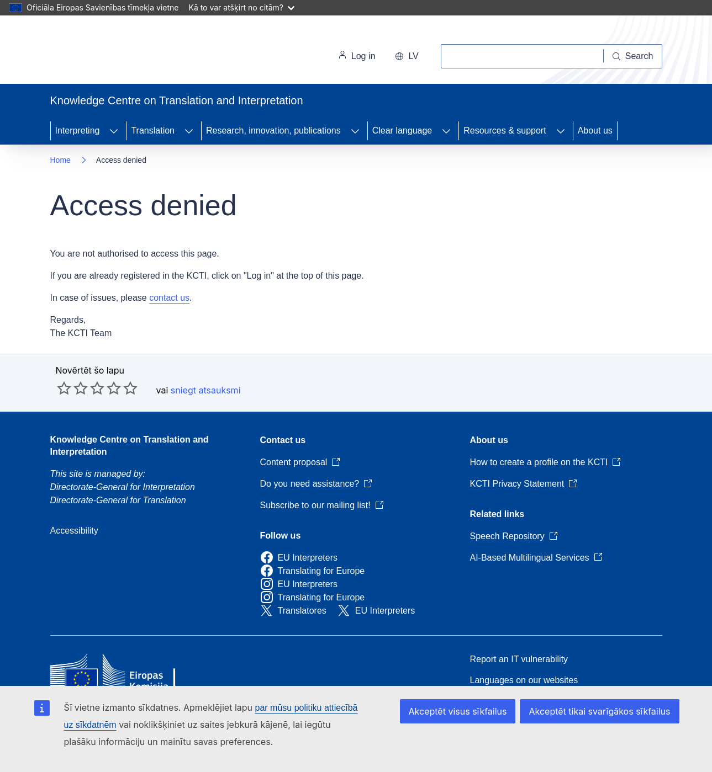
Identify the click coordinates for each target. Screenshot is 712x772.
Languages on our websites (524, 680)
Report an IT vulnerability (519, 659)
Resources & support (504, 130)
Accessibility (74, 530)
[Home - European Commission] (126, 52)
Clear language (402, 130)
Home (60, 160)
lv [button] (406, 56)
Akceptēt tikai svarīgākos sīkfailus (599, 711)
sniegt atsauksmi (206, 390)
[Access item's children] (114, 131)
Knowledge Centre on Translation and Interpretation (129, 445)
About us (595, 130)
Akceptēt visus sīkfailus (458, 711)
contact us (169, 297)
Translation (153, 130)
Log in (357, 56)
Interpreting (77, 130)
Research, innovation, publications (273, 130)
